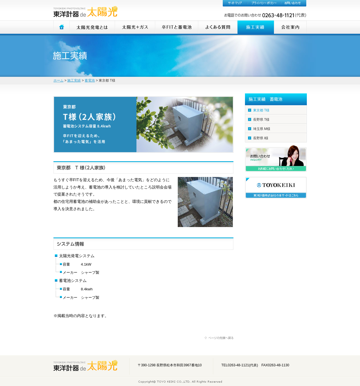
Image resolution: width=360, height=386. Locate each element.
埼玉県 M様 (262, 129)
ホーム (58, 80)
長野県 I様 (261, 138)
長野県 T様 (261, 120)
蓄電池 (90, 80)
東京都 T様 (261, 110)
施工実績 (74, 80)
